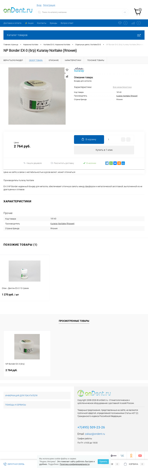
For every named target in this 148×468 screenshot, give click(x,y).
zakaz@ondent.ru (95, 433)
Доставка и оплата (12, 23)
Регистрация (49, 5)
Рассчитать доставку (62, 163)
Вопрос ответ (67, 23)
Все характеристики (122, 87)
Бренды (53, 23)
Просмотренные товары (74, 321)
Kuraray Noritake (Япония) (127, 96)
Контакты (41, 23)
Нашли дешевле (32, 163)
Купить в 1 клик (104, 150)
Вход (39, 5)
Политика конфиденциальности (75, 464)
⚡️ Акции (29, 23)
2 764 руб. (11, 370)
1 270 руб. (24, 296)
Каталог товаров (74, 35)
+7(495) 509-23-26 (91, 427)
